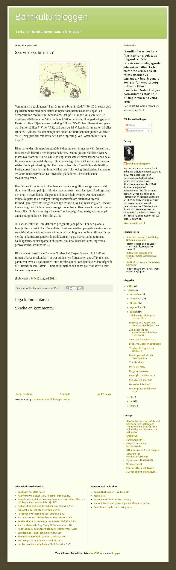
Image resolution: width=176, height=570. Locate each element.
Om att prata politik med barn (142, 390)
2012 (130, 286)
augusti (134, 311)
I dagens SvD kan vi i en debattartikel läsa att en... (144, 324)
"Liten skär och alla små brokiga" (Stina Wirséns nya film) (141, 256)
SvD (33, 278)
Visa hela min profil (134, 223)
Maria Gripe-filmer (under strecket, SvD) (40, 540)
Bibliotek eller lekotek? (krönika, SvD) (39, 510)
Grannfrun (131, 435)
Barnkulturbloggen (51, 17)
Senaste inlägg (24, 394)
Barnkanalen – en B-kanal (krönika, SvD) (40, 532)
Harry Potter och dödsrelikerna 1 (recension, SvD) (45, 517)
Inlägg (130, 125)
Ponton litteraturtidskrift (140, 468)
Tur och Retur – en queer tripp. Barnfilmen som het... (122, 503)
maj (132, 405)
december (136, 294)
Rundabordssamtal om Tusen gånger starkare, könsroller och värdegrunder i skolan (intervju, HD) (51, 501)
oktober (134, 303)
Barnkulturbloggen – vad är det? (111, 492)
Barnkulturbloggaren (138, 163)
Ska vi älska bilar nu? (140, 380)
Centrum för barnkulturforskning (137, 455)
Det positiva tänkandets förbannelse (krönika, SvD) (46, 506)
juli (132, 396)
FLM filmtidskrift (135, 439)
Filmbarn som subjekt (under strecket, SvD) (42, 536)
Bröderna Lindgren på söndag (145, 343)
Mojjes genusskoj (138, 371)
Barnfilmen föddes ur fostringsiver (113, 507)
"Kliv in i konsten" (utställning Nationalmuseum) (142, 238)
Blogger (116, 553)
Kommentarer (135, 130)
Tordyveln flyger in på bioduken (141, 349)
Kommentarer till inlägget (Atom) (52, 399)
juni (132, 401)
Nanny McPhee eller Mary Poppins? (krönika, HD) (44, 495)
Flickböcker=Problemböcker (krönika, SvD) (41, 513)
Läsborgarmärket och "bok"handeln (141, 356)
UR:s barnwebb (134, 464)
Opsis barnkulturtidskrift (139, 460)
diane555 (94, 553)
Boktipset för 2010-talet (31, 492)
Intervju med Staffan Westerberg (112, 499)
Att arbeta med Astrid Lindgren (143, 450)
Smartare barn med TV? (142, 339)
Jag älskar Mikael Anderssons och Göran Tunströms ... (143, 332)
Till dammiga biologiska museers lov (142, 317)
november (136, 298)
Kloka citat (100, 495)
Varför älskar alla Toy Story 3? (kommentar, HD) (45, 525)
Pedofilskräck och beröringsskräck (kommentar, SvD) (47, 528)
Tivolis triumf (136, 362)
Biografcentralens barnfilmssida (136, 444)
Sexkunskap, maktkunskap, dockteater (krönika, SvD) (47, 521)
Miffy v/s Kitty (137, 366)
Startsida (65, 394)
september (136, 307)
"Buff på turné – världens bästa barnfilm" (143, 263)
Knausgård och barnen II (142, 375)
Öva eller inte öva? (140, 384)
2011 (129, 290)
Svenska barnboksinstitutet (141, 471)
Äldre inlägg (104, 394)
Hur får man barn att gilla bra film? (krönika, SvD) (44, 544)
